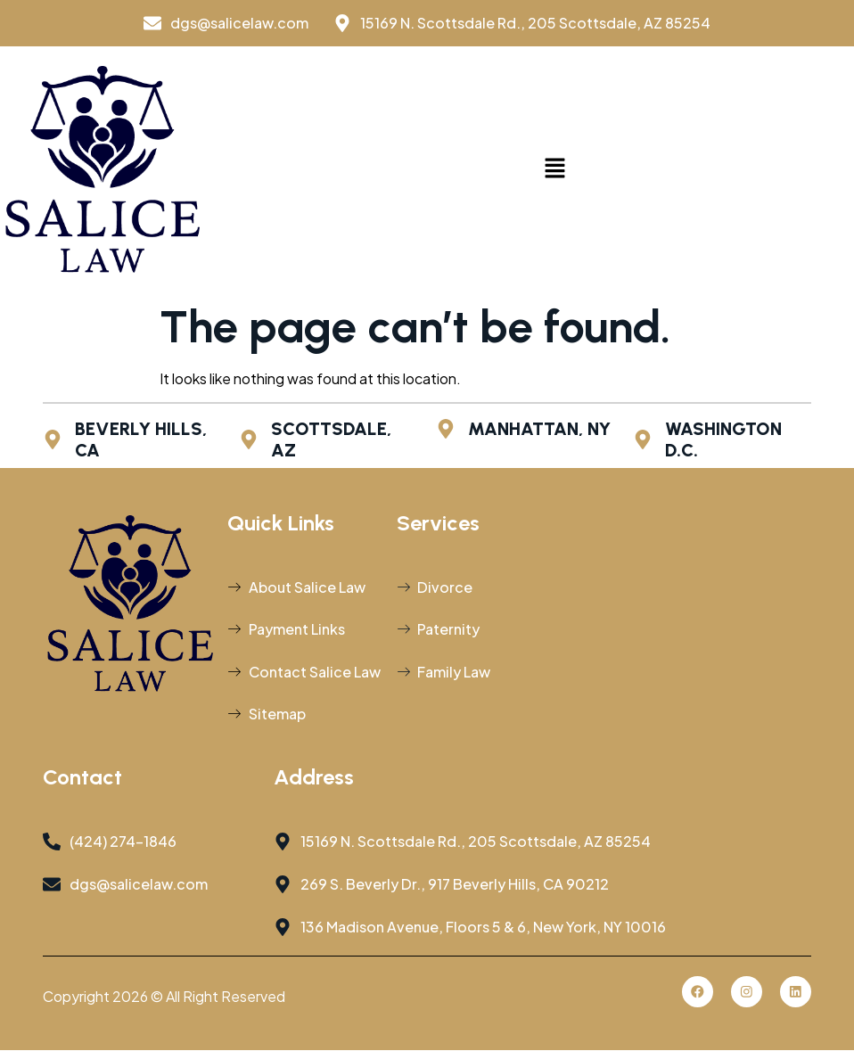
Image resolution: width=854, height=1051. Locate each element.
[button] (555, 169)
